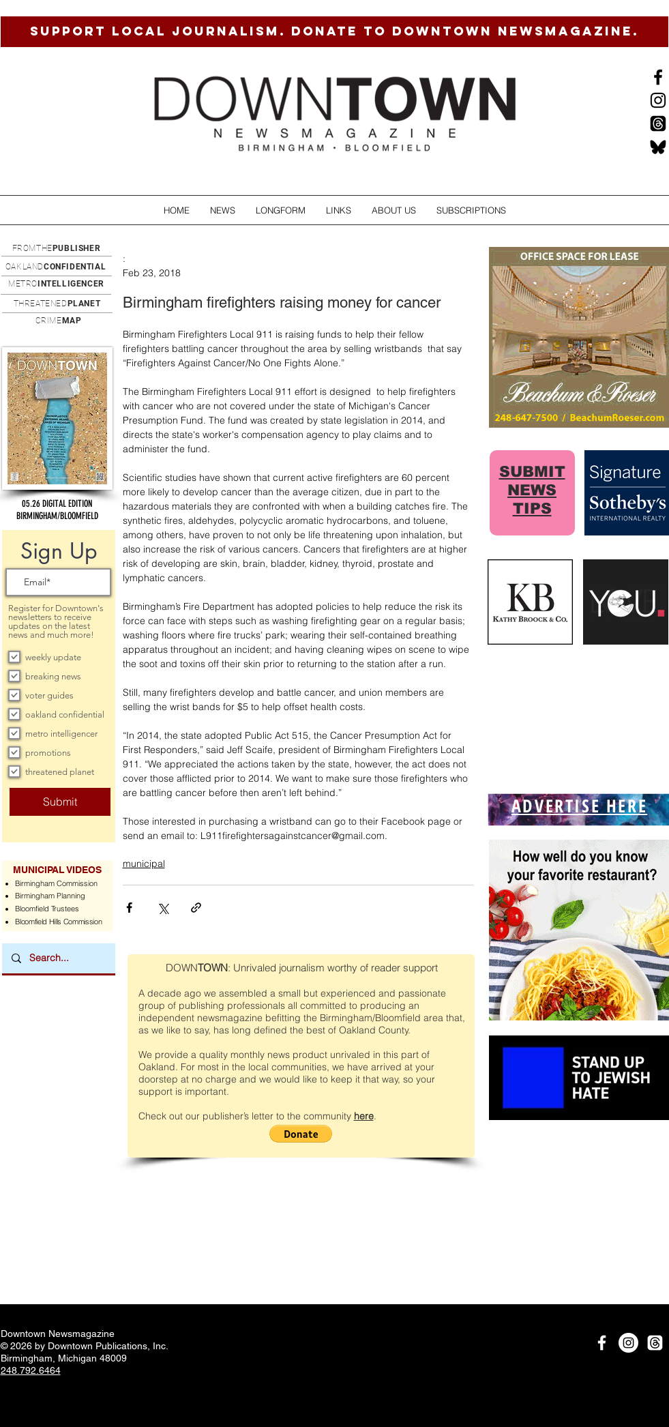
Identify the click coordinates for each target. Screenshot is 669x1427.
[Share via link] (196, 907)
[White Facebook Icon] (602, 1343)
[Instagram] (658, 100)
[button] (223, 210)
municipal (144, 863)
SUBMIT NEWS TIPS (532, 490)
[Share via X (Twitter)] (162, 907)
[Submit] (60, 802)
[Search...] (58, 958)
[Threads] (658, 123)
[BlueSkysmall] (658, 146)
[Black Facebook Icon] (658, 77)
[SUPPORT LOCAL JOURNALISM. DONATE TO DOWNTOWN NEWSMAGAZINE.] (334, 31)
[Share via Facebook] (129, 907)
